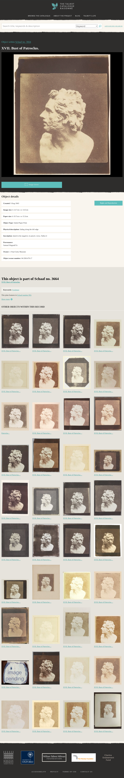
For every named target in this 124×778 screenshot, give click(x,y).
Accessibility (38, 772)
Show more (5, 299)
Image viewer (32, 184)
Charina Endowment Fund (108, 757)
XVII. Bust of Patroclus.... (11, 351)
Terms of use (69, 772)
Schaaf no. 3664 (23, 42)
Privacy (54, 772)
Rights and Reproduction (108, 203)
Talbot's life (89, 16)
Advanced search (114, 26)
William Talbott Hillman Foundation (54, 757)
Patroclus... (5, 433)
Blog (77, 16)
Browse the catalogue (39, 16)
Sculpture (15, 290)
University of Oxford (27, 757)
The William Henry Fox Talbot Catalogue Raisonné (62, 6)
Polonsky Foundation (84, 757)
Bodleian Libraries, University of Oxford (8, 757)
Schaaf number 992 (24, 295)
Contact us (87, 772)
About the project (63, 16)
